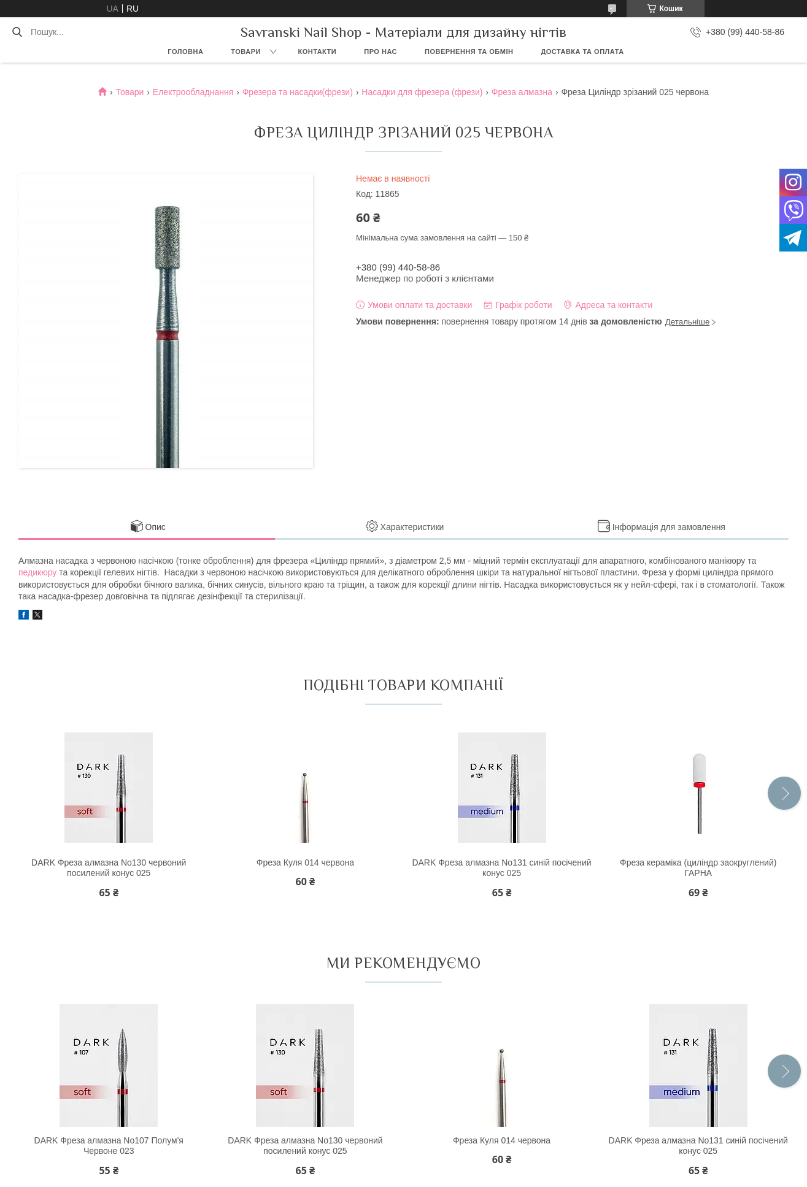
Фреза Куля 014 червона (305, 862)
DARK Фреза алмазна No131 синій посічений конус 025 (501, 868)
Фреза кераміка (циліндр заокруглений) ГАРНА (698, 868)
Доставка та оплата (582, 51)
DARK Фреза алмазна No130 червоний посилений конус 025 (108, 868)
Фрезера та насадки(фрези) (297, 92)
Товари (246, 51)
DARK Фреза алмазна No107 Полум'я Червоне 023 (108, 1145)
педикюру (37, 572)
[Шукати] (17, 31)
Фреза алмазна (522, 92)
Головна (185, 51)
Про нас (380, 51)
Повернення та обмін (469, 51)
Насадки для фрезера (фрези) (421, 92)
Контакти (317, 51)
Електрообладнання (193, 92)
